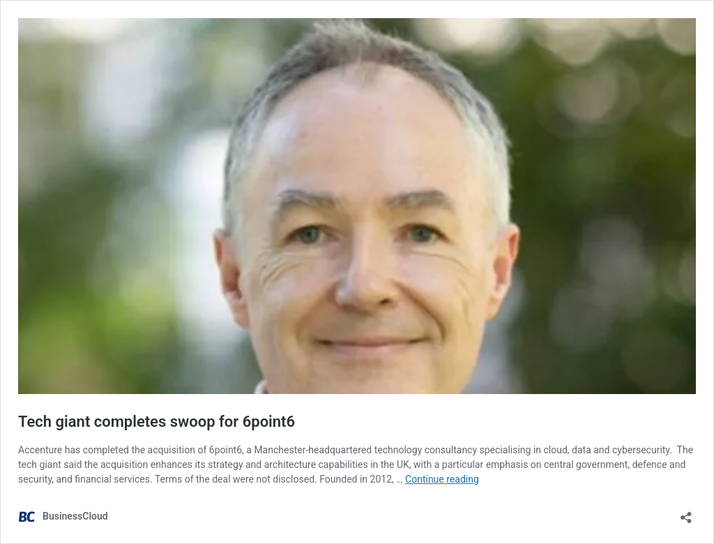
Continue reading (442, 479)
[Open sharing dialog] (686, 513)
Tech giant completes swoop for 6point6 (156, 421)
